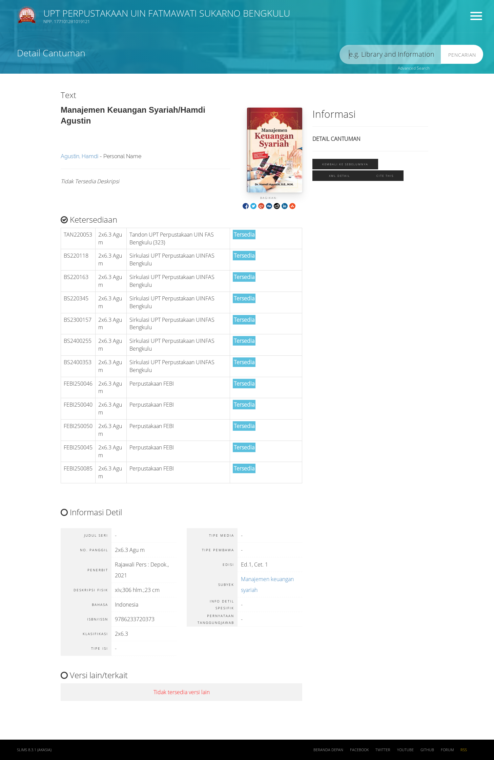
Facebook (359, 749)
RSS (463, 749)
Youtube (405, 749)
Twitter (382, 749)
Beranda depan (328, 749)
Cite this (385, 176)
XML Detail (339, 176)
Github (427, 749)
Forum (447, 749)
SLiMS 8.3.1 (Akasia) (34, 749)
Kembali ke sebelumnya (345, 164)
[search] (390, 54)
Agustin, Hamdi (79, 156)
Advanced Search (414, 68)
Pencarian (462, 55)
